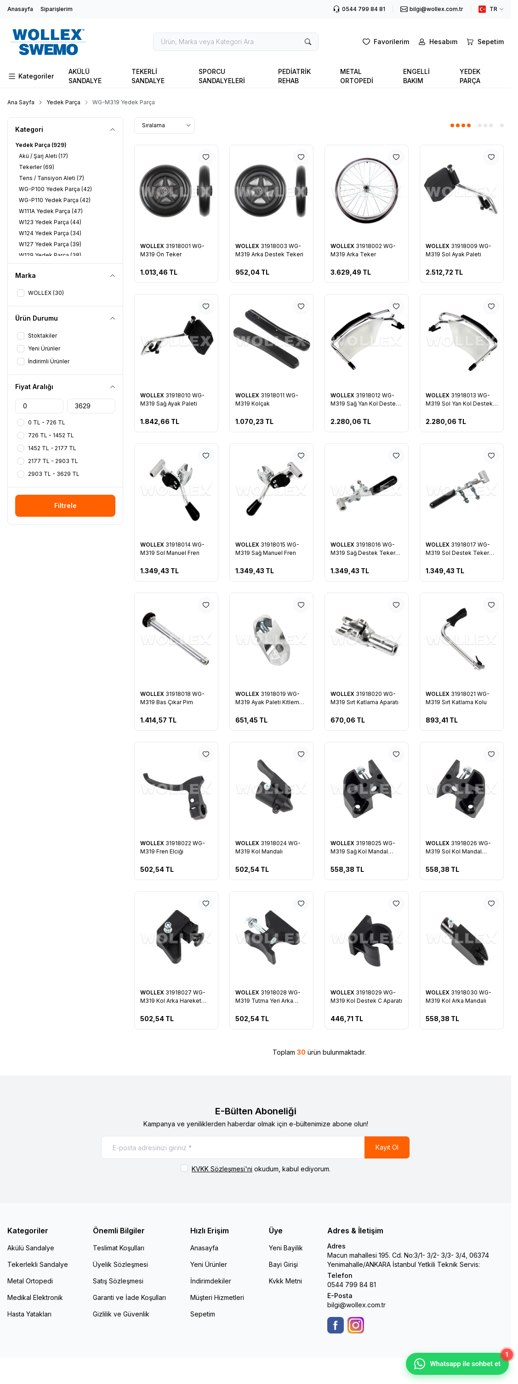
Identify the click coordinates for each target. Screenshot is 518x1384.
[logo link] (59, 41)
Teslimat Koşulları (118, 1248)
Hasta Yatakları (29, 1314)
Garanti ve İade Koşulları (129, 1297)
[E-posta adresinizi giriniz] (256, 1147)
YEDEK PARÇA (470, 76)
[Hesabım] (436, 41)
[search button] (308, 42)
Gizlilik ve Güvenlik (121, 1314)
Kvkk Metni (285, 1281)
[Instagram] (355, 1325)
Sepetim (202, 1314)
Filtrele (65, 505)
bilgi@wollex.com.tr (356, 1305)
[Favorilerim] (385, 41)
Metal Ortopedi (30, 1281)
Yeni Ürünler (208, 1264)
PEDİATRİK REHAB (294, 76)
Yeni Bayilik (286, 1248)
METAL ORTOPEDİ (356, 76)
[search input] (236, 42)
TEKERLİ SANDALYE (148, 76)
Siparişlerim (56, 9)
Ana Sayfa (20, 102)
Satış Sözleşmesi (118, 1281)
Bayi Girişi (283, 1264)
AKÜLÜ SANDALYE (85, 76)
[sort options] (164, 125)
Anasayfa (20, 9)
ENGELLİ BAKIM (416, 76)
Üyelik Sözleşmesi (120, 1264)
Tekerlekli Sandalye (37, 1264)
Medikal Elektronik (35, 1297)
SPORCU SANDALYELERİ (222, 76)
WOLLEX (152, 246)
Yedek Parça (63, 102)
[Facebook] (335, 1325)
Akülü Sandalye (30, 1248)
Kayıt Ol (387, 1147)
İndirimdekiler (210, 1281)
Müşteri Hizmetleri (217, 1297)
